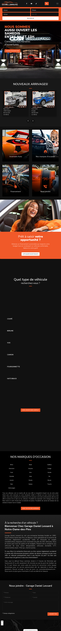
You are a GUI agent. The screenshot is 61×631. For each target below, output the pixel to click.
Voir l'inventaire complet (30, 410)
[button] (37, 630)
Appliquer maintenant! (30, 254)
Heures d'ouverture (12, 51)
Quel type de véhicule (30, 281)
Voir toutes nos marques (30, 508)
